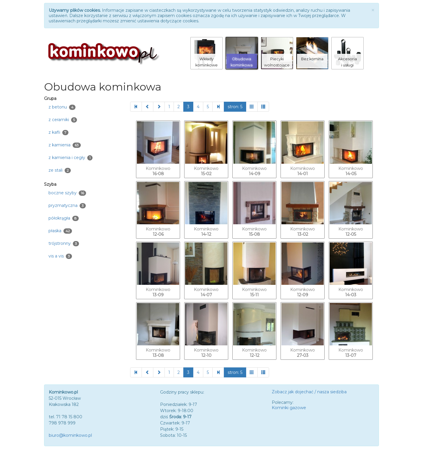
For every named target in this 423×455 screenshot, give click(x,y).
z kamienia (64, 145)
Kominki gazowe (289, 407)
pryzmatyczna (67, 205)
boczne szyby (67, 193)
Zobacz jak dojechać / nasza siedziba (309, 391)
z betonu (61, 107)
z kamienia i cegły (70, 157)
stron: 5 (235, 106)
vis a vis (60, 256)
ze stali (59, 170)
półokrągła (63, 218)
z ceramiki (62, 120)
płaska (60, 231)
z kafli (58, 132)
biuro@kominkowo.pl (70, 435)
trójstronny (63, 243)
